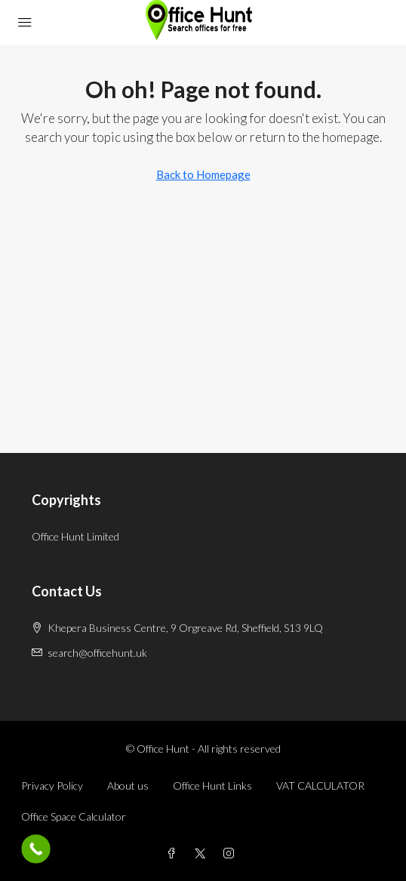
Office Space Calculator (73, 816)
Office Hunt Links (212, 785)
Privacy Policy (52, 785)
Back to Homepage (203, 174)
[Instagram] (231, 853)
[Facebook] (174, 853)
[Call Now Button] (36, 849)
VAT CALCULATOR (320, 785)
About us (128, 785)
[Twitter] (203, 853)
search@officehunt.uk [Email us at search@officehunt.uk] (97, 652)
